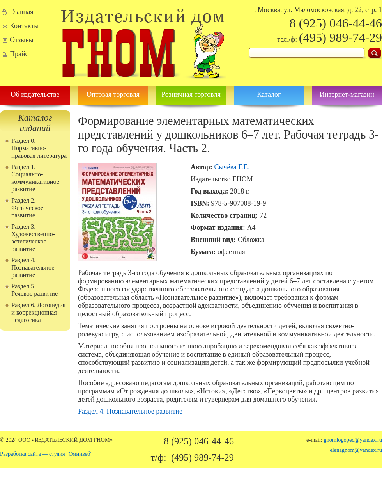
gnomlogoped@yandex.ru (353, 440)
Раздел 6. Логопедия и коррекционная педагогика (38, 312)
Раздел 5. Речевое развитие (34, 290)
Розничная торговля (190, 94)
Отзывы (22, 40)
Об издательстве (35, 94)
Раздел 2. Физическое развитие (27, 208)
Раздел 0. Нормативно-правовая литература (39, 148)
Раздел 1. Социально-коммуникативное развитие (35, 178)
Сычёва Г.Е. (231, 167)
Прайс (19, 54)
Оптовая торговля (113, 94)
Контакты (24, 26)
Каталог (269, 94)
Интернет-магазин (347, 94)
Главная (21, 12)
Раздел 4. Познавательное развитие (32, 268)
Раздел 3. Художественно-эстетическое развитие (33, 237)
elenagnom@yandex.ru (356, 450)
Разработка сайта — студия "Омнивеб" (46, 454)
